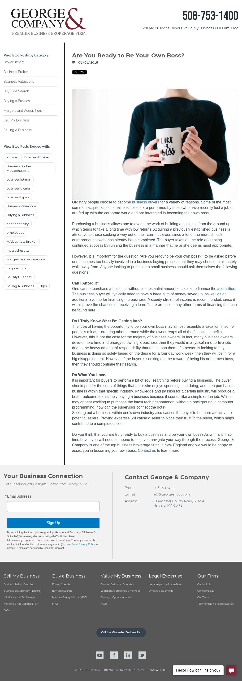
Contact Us (204, 584)
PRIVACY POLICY (113, 670)
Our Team (203, 597)
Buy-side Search (62, 590)
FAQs (7, 610)
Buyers (176, 28)
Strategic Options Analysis (116, 597)
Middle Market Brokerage (19, 597)
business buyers (145, 202)
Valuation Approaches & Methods (120, 590)
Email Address (19, 496)
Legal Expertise (165, 576)
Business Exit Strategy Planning (22, 590)
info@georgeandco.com (171, 494)
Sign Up (53, 523)
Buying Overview (62, 584)
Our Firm (222, 28)
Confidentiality (205, 590)
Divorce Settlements (161, 590)
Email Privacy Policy (83, 544)
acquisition (226, 289)
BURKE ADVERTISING (141, 670)
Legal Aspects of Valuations (165, 584)
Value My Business (198, 28)
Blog (234, 28)
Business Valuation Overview (117, 584)
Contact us (147, 450)
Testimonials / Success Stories (215, 603)
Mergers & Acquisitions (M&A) (21, 603)
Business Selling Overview (19, 584)
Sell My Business (155, 28)
